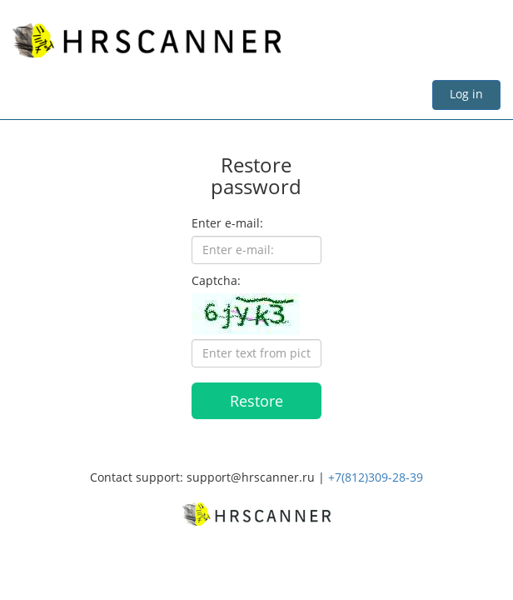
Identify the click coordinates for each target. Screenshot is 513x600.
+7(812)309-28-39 (375, 477)
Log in (466, 94)
